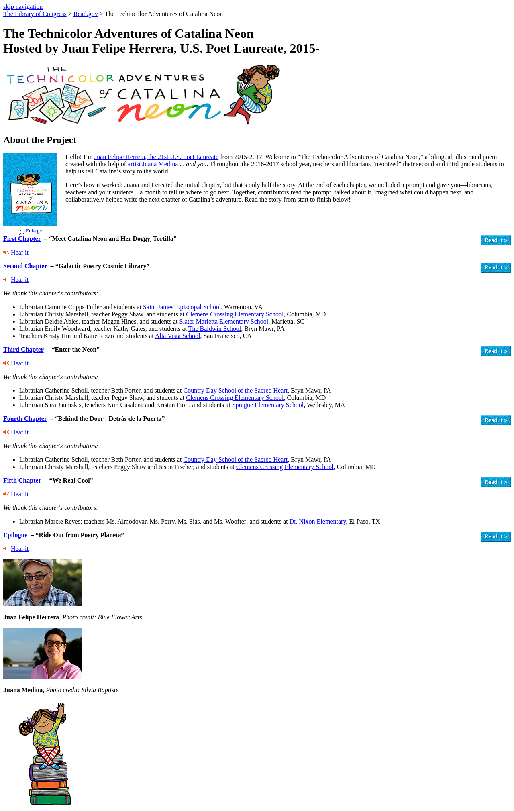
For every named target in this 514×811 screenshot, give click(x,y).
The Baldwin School (214, 328)
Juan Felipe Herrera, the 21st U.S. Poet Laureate (156, 156)
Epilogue (15, 535)
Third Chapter (23, 349)
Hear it (20, 252)
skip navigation (23, 6)
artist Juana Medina (153, 164)
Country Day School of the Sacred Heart (236, 390)
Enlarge (34, 231)
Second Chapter (25, 266)
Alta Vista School (177, 335)
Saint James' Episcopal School (182, 307)
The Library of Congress (35, 13)
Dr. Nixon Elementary (318, 521)
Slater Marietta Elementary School (224, 321)
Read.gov (85, 13)
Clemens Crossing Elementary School (235, 314)
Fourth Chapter (25, 418)
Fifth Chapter (22, 480)
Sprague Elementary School (268, 404)
